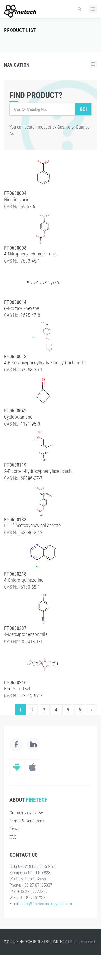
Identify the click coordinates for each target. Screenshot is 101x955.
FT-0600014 (15, 302)
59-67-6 (27, 206)
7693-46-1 (30, 261)
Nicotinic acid (17, 199)
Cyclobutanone (18, 417)
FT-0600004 (15, 193)
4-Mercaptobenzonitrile (25, 634)
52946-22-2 (31, 532)
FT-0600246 (15, 682)
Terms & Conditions (26, 820)
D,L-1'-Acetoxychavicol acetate (32, 525)
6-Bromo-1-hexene (21, 308)
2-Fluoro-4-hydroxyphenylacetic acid (38, 471)
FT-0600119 (15, 465)
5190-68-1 (30, 587)
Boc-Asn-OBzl (17, 688)
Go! (83, 109)
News (14, 829)
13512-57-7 (31, 695)
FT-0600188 (15, 519)
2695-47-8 (30, 315)
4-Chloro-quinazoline (23, 580)
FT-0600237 (15, 628)
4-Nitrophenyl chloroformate (30, 254)
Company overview (26, 812)
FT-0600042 (15, 410)
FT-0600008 (15, 248)
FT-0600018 (15, 356)
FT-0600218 (15, 574)
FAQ (12, 837)
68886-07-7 (31, 478)
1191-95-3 (30, 424)
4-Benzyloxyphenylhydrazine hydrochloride (44, 362)
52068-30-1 (31, 369)
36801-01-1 (31, 641)
